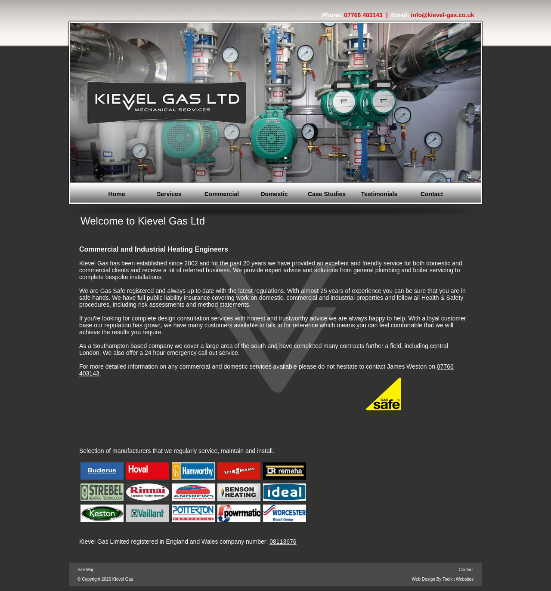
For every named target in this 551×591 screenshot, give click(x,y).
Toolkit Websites (458, 579)
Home (116, 194)
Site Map (85, 569)
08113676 (282, 541)
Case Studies (327, 194)
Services (169, 194)
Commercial (221, 194)
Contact (432, 194)
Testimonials (379, 194)
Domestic (274, 194)
